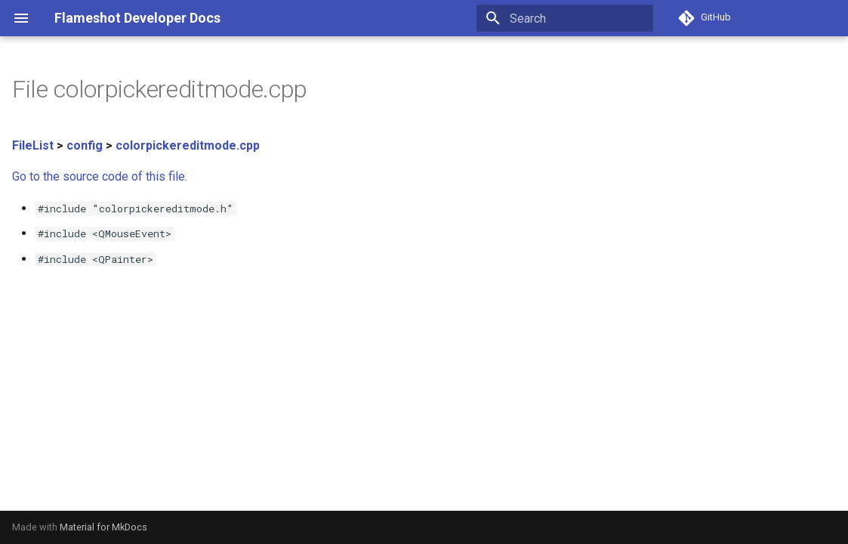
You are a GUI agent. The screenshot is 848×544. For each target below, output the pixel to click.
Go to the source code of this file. (99, 176)
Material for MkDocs (103, 527)
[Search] (564, 18)
